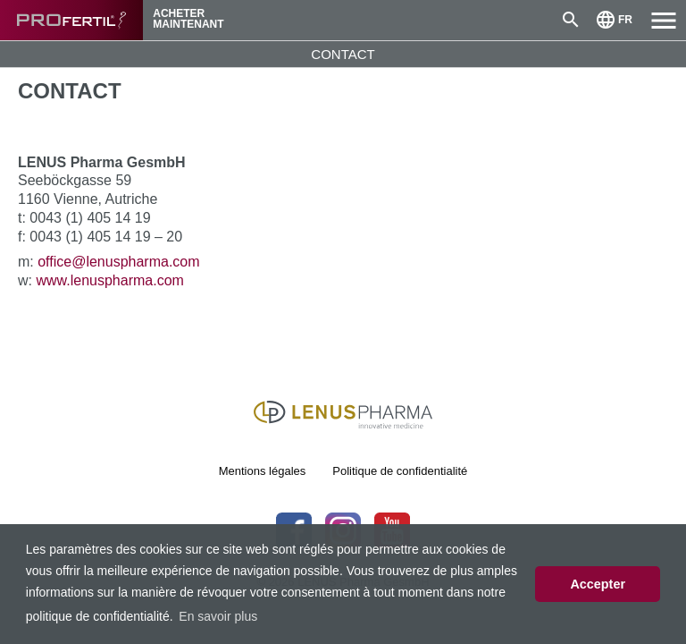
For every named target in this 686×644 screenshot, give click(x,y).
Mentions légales (262, 471)
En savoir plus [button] (218, 616)
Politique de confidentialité (399, 471)
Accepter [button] (597, 584)
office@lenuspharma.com (118, 261)
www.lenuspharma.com (109, 280)
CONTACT (342, 54)
